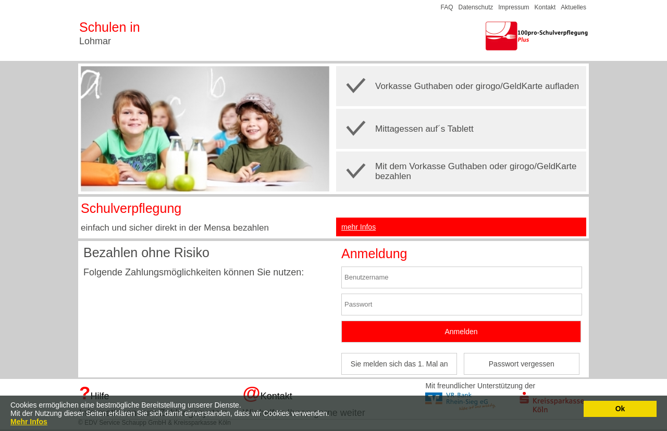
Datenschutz (476, 7)
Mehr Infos (28, 421)
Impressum (513, 7)
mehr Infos (358, 227)
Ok (620, 408)
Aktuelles (573, 7)
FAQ (447, 7)
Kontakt (545, 7)
